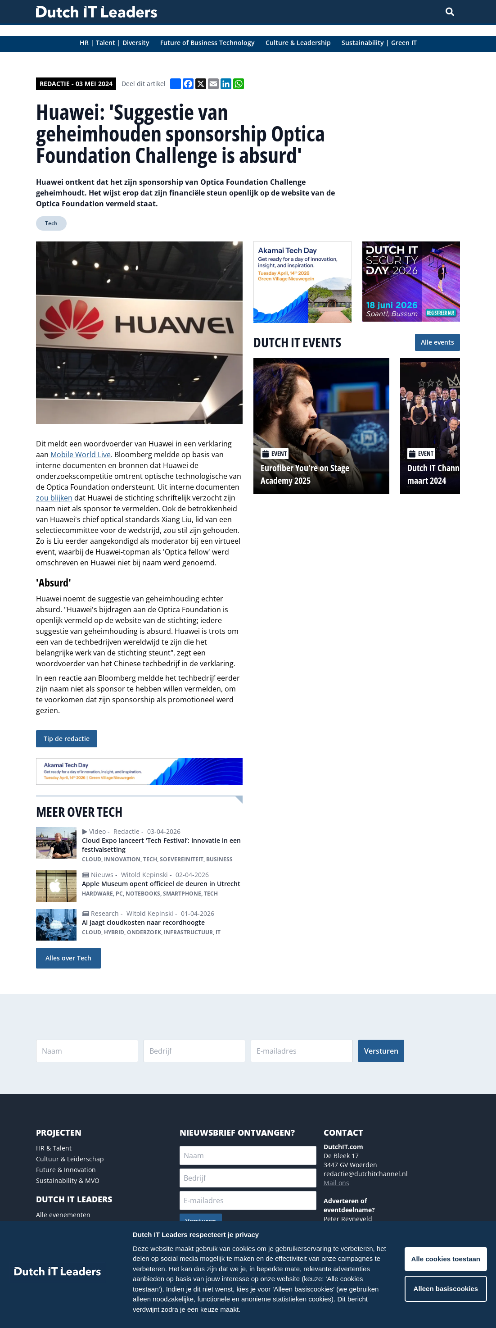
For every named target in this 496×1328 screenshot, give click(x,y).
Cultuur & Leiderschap (70, 1159)
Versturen (381, 1051)
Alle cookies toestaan (445, 1259)
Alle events (437, 342)
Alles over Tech (68, 958)
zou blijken (54, 498)
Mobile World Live (80, 454)
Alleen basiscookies (446, 1288)
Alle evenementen (63, 1214)
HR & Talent (54, 1148)
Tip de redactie (67, 738)
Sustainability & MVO (67, 1180)
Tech (51, 223)
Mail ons (336, 1182)
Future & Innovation (66, 1169)
